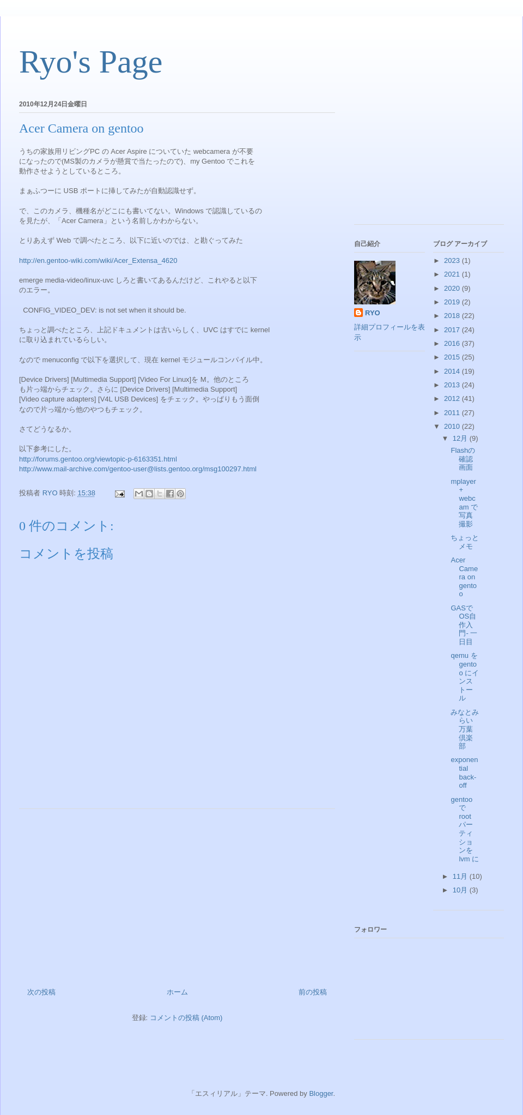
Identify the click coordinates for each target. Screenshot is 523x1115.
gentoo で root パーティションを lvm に (465, 829)
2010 (453, 426)
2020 (453, 288)
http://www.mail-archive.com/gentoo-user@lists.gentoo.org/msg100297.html (138, 469)
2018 (453, 315)
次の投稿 (41, 992)
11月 (461, 876)
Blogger (321, 1093)
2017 (453, 330)
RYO (372, 313)
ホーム (177, 992)
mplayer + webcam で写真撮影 (464, 502)
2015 (453, 357)
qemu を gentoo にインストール (465, 676)
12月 (461, 438)
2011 (453, 413)
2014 (453, 371)
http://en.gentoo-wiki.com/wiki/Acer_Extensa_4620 (98, 260)
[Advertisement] (177, 894)
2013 (453, 385)
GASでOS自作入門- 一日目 (464, 625)
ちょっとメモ (465, 541)
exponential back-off (464, 772)
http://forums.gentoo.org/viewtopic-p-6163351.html (98, 459)
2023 (453, 260)
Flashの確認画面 (463, 458)
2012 (453, 398)
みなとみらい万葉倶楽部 (465, 729)
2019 (453, 302)
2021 (453, 274)
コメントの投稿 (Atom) (186, 1018)
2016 (453, 343)
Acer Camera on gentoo (464, 577)
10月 (461, 890)
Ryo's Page (90, 62)
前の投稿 (313, 992)
